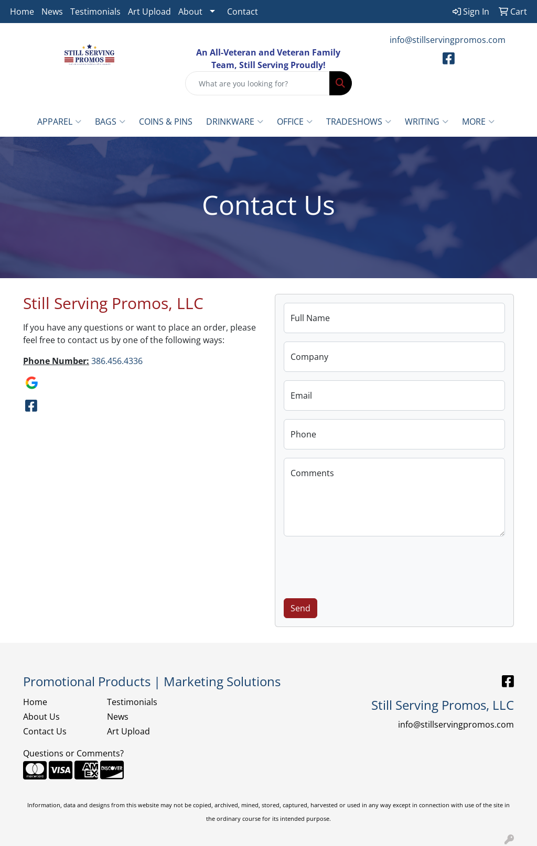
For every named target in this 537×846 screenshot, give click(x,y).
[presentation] (363, 565)
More (478, 121)
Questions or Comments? (73, 753)
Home (22, 11)
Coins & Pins (165, 121)
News (52, 11)
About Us (41, 716)
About (190, 11)
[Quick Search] (257, 83)
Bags (110, 121)
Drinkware (234, 121)
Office (295, 121)
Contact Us (45, 731)
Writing (426, 121)
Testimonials (95, 11)
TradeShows (358, 121)
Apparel (59, 121)
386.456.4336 (117, 361)
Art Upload (149, 11)
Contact (242, 11)
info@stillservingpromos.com (448, 40)
